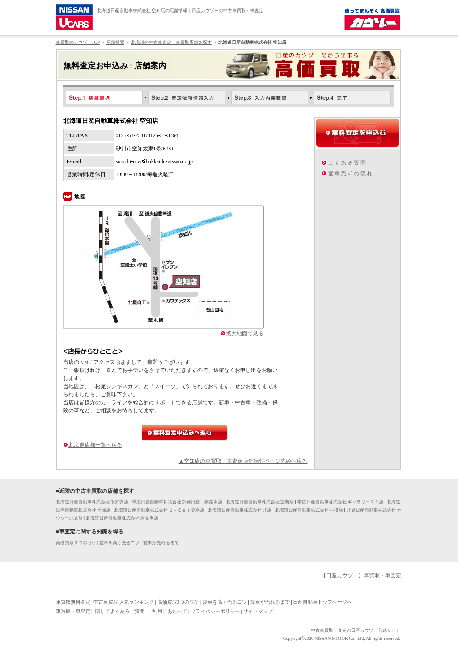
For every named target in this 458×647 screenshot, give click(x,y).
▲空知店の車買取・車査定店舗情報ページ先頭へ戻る (243, 461)
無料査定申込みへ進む (184, 432)
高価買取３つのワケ (76, 542)
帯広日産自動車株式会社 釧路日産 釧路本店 (177, 501)
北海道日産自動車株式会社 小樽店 (309, 509)
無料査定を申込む (357, 133)
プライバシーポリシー (215, 611)
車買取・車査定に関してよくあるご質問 (100, 611)
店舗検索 (115, 42)
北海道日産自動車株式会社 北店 (240, 509)
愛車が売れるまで (161, 542)
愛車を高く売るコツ (119, 542)
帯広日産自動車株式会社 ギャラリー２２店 (340, 501)
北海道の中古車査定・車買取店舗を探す (171, 42)
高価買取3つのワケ (178, 602)
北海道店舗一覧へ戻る (95, 445)
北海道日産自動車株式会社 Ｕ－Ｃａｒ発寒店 (159, 509)
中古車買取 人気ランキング (123, 602)
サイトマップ (258, 611)
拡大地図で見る (244, 333)
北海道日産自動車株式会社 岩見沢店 (122, 518)
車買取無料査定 (73, 602)
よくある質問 (347, 163)
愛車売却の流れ (350, 173)
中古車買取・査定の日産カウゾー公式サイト (355, 630)
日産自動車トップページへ (322, 602)
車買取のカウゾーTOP (78, 42)
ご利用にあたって (167, 611)
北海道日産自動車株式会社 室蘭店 (260, 501)
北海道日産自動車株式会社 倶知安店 (92, 501)
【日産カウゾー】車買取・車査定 (361, 575)
